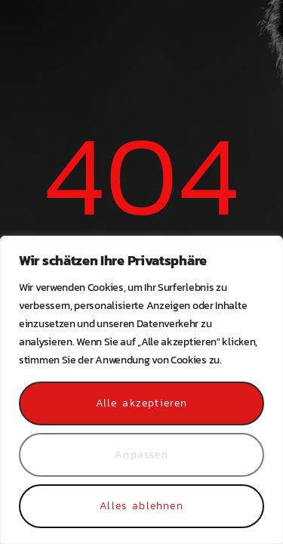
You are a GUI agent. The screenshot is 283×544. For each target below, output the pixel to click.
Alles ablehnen (141, 506)
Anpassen (141, 454)
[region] (141, 390)
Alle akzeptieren (142, 403)
